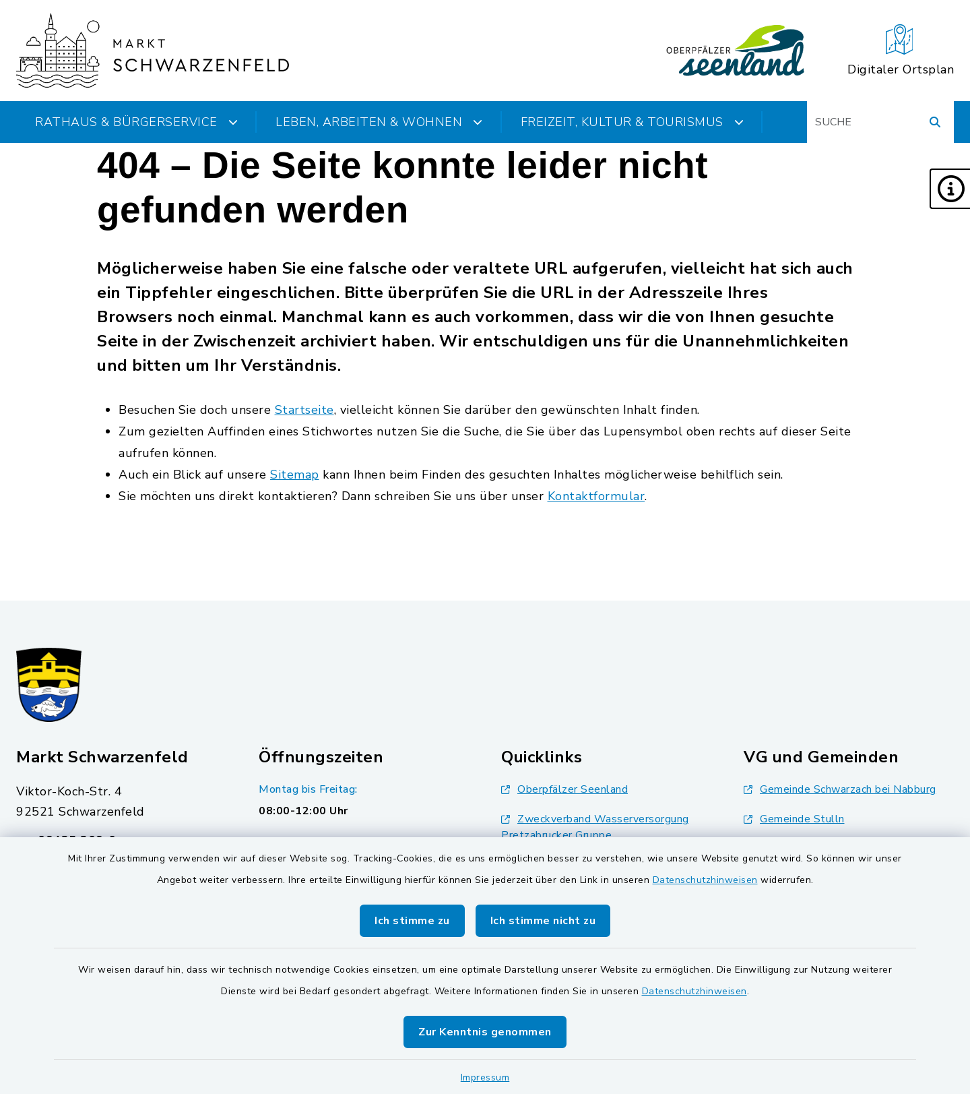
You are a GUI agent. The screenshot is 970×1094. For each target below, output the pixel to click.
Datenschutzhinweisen (705, 880)
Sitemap (294, 474)
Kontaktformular (596, 496)
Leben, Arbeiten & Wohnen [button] (379, 122)
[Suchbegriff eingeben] (880, 122)
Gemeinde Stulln (794, 819)
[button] (950, 189)
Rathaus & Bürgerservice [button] (136, 122)
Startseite (304, 410)
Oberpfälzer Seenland (564, 789)
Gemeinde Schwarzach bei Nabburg (840, 789)
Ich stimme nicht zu (543, 920)
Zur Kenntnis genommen (485, 1032)
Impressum (485, 1077)
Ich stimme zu (412, 920)
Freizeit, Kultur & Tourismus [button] (632, 122)
